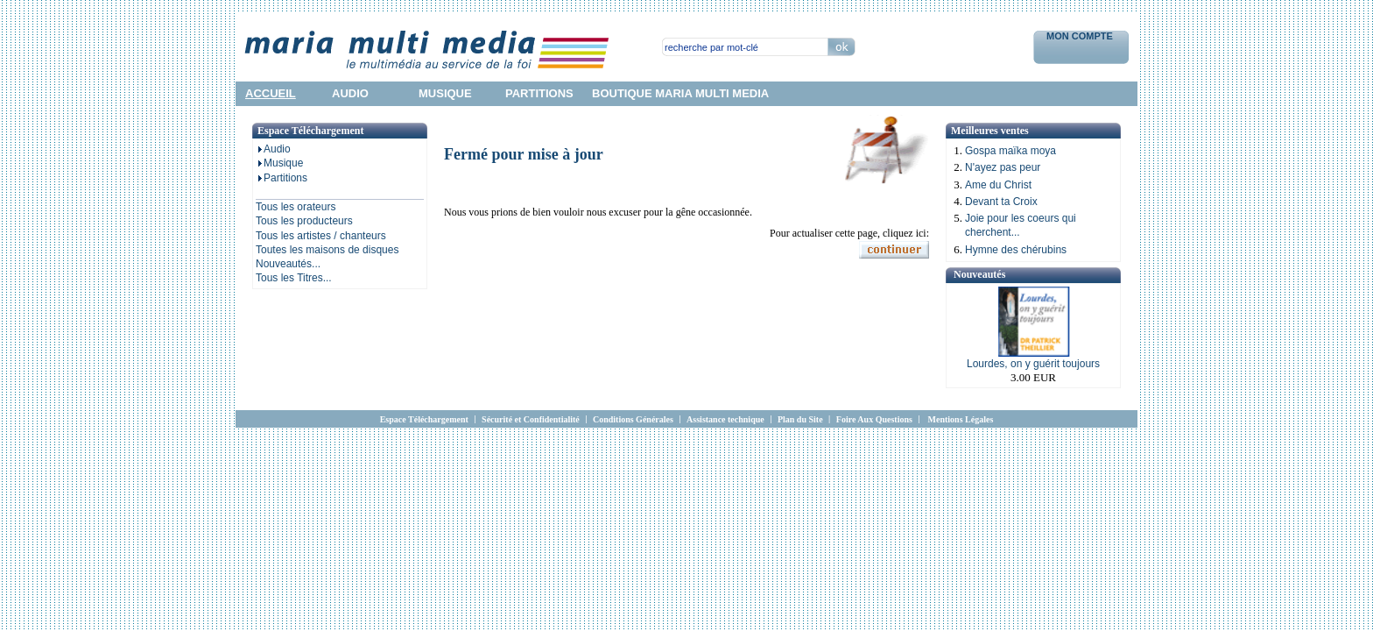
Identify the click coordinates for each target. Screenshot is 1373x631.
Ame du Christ (998, 185)
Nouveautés (979, 274)
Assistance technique (725, 419)
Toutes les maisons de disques (327, 250)
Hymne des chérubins (1016, 250)
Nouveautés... (288, 264)
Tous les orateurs (295, 207)
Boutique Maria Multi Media (680, 93)
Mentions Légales (961, 419)
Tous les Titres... (294, 278)
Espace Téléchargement (424, 419)
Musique (279, 163)
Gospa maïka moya (1010, 151)
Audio (273, 149)
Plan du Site (800, 419)
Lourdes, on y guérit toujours (1033, 364)
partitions (539, 93)
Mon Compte (1081, 36)
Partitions (281, 178)
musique (445, 93)
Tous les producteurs (304, 221)
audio (350, 93)
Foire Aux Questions (874, 419)
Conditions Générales (633, 419)
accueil (270, 93)
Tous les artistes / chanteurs (321, 236)
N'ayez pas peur (1002, 167)
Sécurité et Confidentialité (531, 419)
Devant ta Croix (1001, 201)
